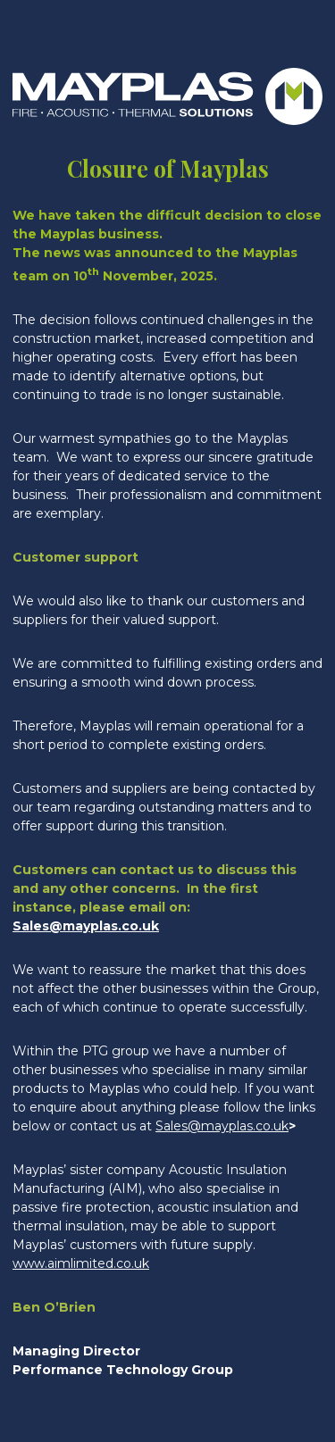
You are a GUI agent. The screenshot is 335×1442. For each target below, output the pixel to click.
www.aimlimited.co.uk (81, 1263)
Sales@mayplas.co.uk (86, 926)
